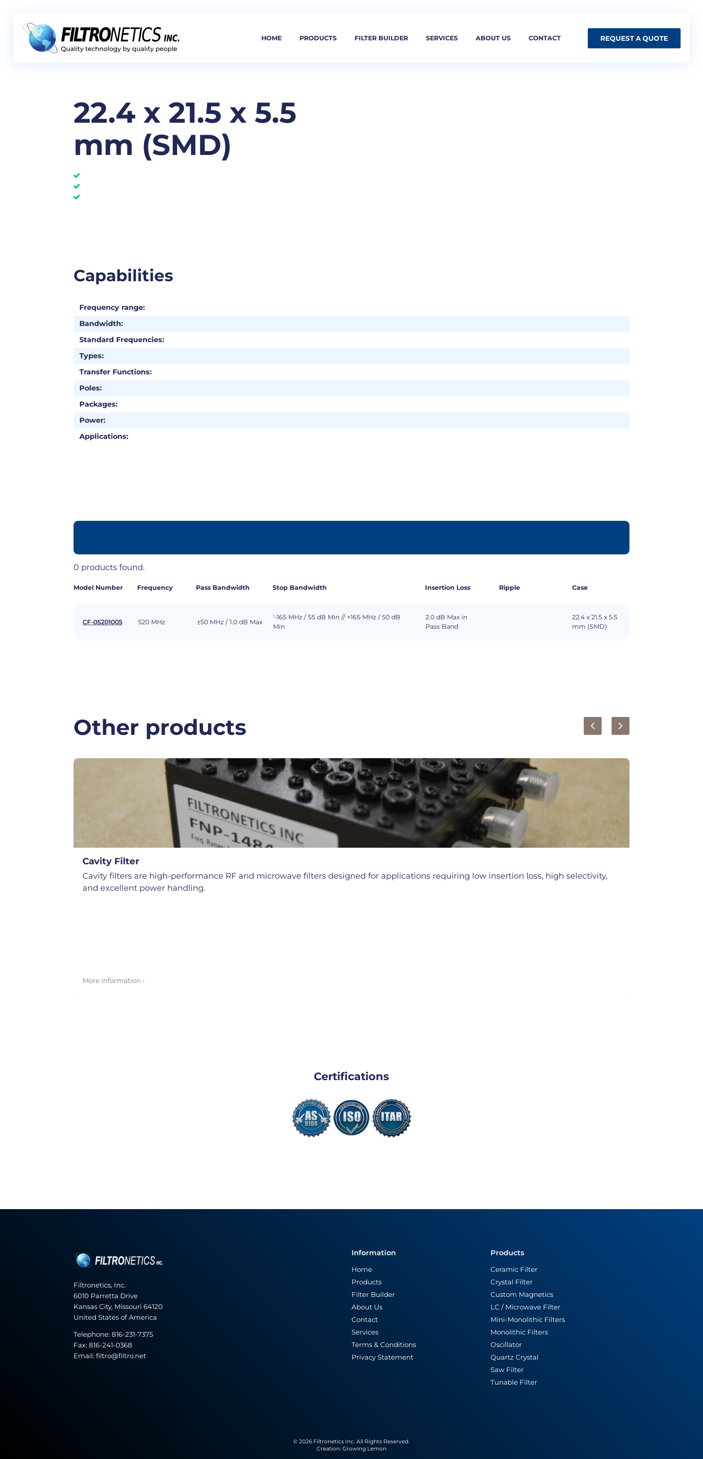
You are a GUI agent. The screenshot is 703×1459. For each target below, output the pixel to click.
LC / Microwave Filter (525, 1307)
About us (493, 38)
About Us (367, 1307)
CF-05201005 (102, 622)
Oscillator (506, 1344)
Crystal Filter (511, 1282)
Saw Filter (507, 1369)
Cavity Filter (110, 861)
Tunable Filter (513, 1382)
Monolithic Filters (519, 1332)
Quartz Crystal (514, 1357)
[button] (593, 726)
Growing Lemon (364, 1448)
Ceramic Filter (514, 1269)
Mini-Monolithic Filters (527, 1319)
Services (442, 38)
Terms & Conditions (384, 1344)
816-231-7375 (133, 1334)
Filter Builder (373, 1294)
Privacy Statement (382, 1357)
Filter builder (381, 38)
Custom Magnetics (521, 1294)
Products (318, 38)
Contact (545, 38)
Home (271, 38)
